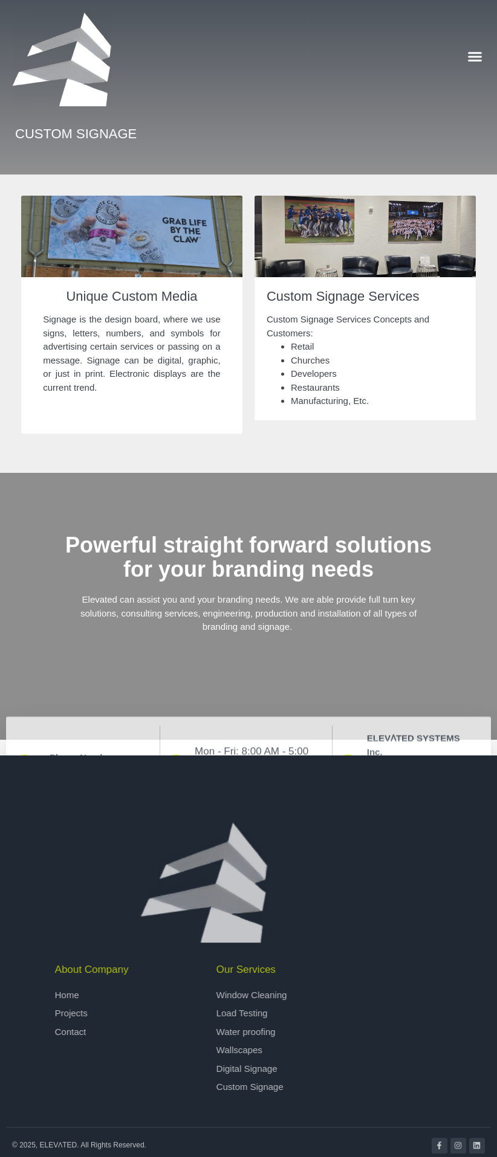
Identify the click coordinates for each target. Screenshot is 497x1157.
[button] (475, 56)
